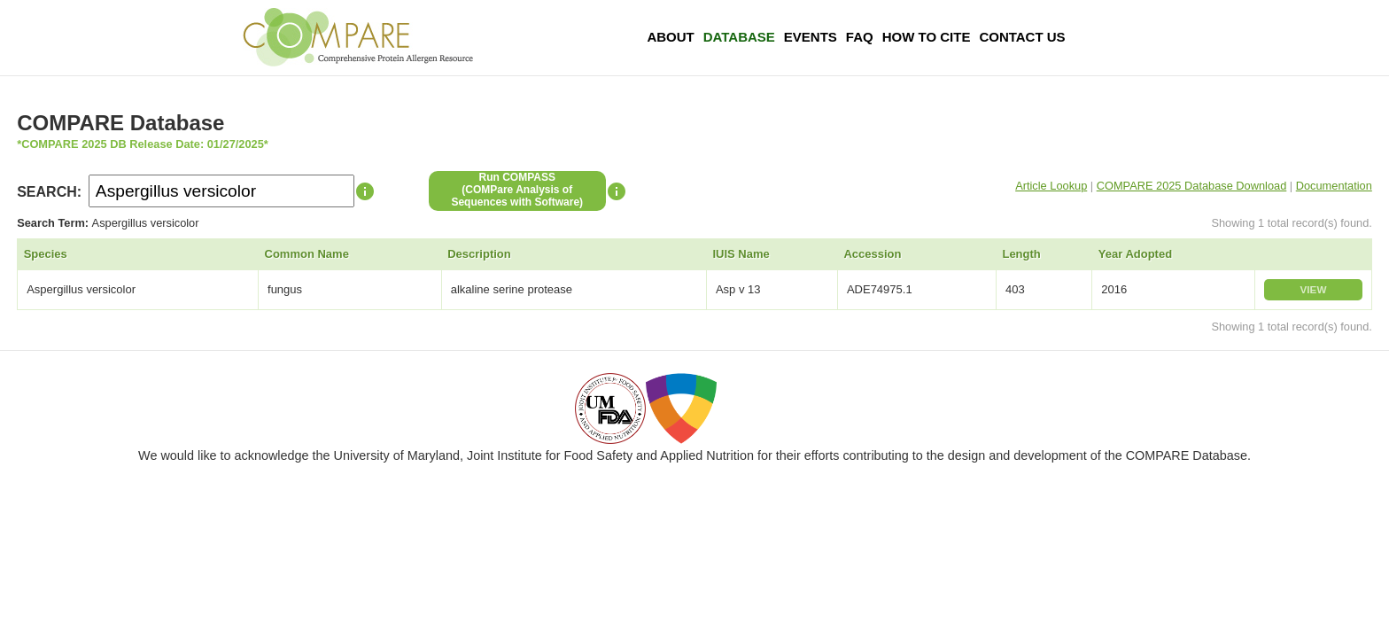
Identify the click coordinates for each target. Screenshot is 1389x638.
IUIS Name (740, 254)
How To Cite (926, 36)
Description (479, 254)
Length (1021, 254)
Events (810, 36)
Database (739, 36)
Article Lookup (1051, 185)
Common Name (307, 254)
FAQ (859, 36)
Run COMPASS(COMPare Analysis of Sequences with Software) (517, 189)
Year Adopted (1135, 254)
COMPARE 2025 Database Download (1192, 185)
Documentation (1334, 185)
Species (45, 254)
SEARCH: (49, 191)
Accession (872, 254)
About (670, 36)
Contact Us (1022, 36)
